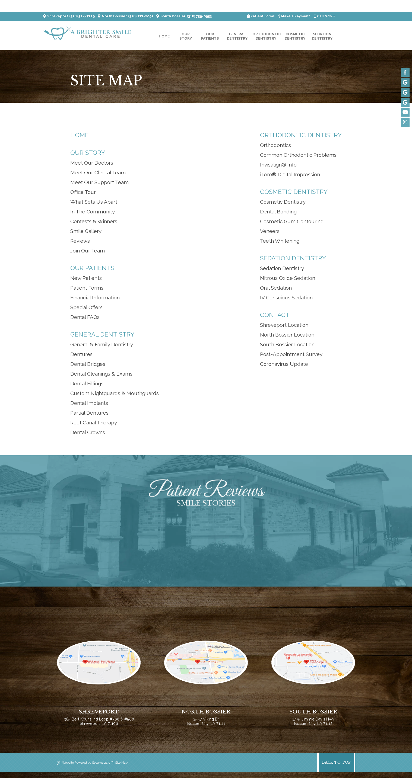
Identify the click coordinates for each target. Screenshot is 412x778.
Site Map (124, 768)
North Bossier (112, 4)
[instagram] (405, 121)
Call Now (324, 4)
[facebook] (405, 72)
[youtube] (405, 111)
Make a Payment (295, 4)
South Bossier (171, 4)
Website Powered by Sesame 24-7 (86, 769)
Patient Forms (262, 4)
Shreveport (55, 4)
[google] (405, 82)
